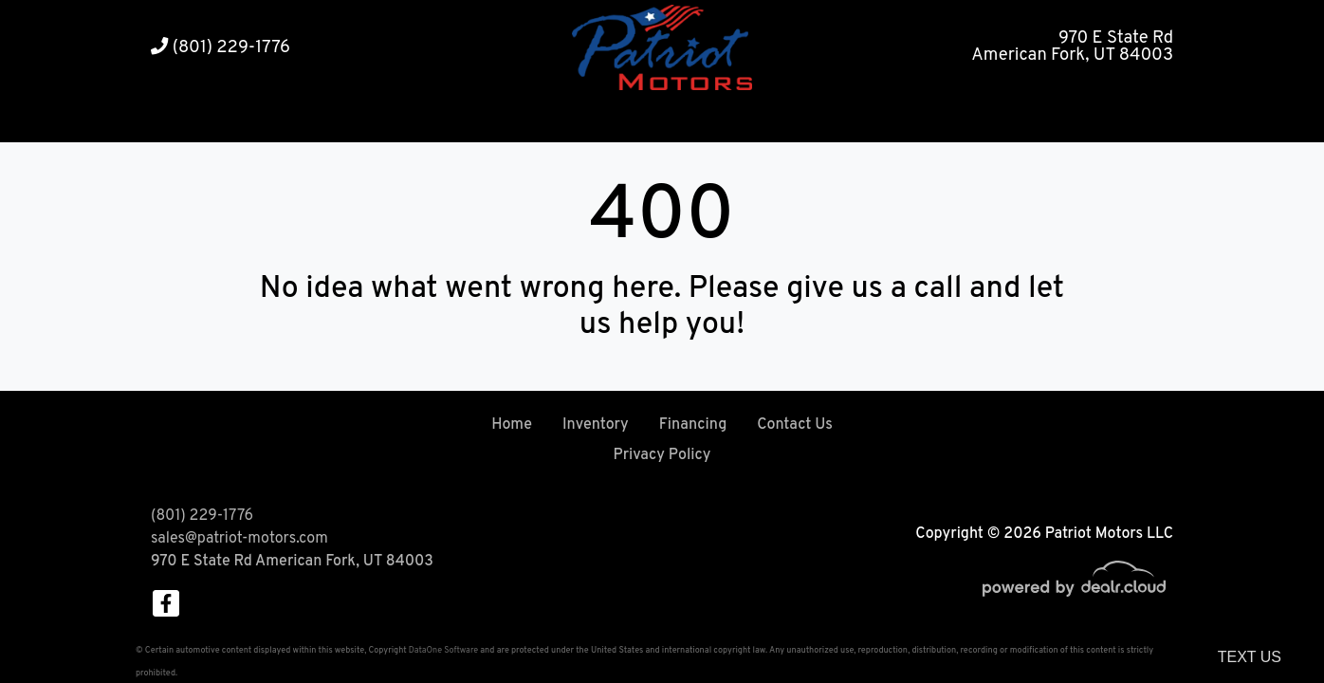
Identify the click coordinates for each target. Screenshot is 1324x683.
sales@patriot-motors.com (239, 538)
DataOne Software (443, 650)
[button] (605, 119)
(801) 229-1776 (220, 48)
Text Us (1249, 657)
